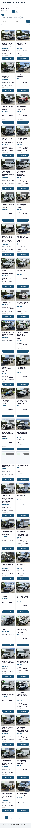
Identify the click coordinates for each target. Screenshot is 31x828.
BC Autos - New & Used (13, 3)
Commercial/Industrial (7, 17)
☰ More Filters (15, 26)
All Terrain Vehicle (9, 14)
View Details (8, 58)
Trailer (22, 17)
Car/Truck (17, 14)
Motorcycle (16, 17)
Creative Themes (6, 826)
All (2, 14)
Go (28, 21)
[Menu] (28, 2)
